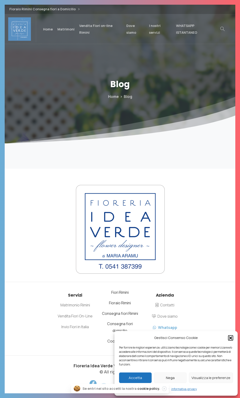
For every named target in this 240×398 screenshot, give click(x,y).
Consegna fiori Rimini (120, 313)
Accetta (135, 377)
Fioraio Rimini (120, 302)
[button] (230, 337)
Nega (170, 377)
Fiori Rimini (120, 292)
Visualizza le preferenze (210, 377)
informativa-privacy (184, 389)
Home (113, 96)
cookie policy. (148, 389)
